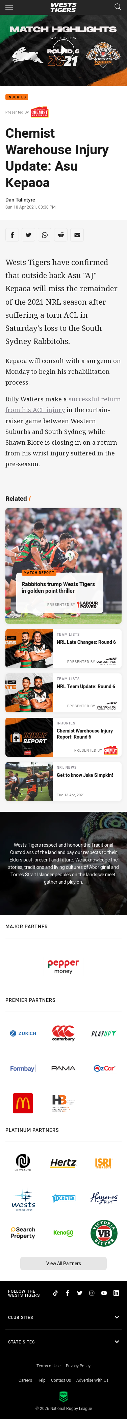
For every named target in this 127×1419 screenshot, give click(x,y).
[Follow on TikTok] (55, 1293)
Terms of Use (48, 1365)
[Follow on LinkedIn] (116, 1293)
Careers (25, 1380)
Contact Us (61, 1380)
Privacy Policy (78, 1365)
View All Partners (63, 1263)
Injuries (16, 97)
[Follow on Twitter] (79, 1293)
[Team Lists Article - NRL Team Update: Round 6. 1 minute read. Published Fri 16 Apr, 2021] (63, 692)
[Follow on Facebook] (67, 1293)
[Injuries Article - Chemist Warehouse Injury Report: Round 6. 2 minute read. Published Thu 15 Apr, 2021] (63, 737)
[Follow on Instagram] (92, 1293)
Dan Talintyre (20, 199)
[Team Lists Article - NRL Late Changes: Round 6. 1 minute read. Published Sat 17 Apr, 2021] (63, 648)
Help (41, 1380)
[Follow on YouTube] (104, 1293)
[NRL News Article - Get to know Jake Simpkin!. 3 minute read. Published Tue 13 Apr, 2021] (63, 781)
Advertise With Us (92, 1380)
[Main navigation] (9, 7)
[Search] (118, 7)
